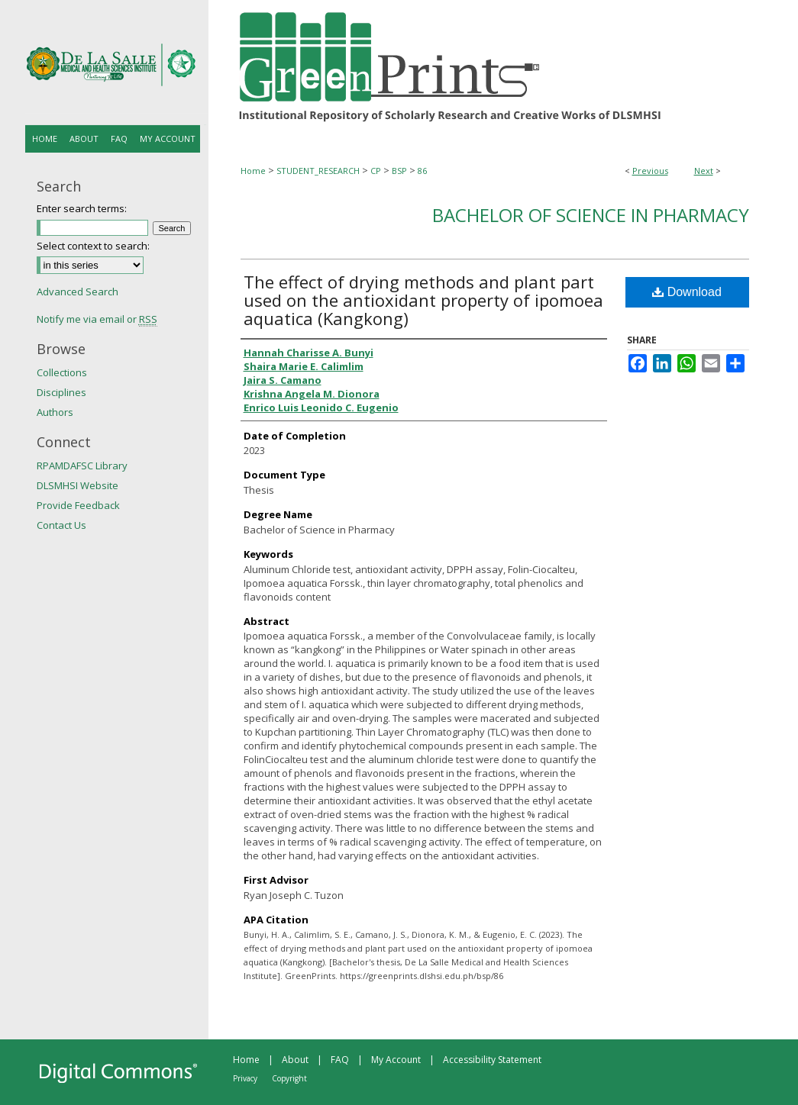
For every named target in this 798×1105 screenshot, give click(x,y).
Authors (55, 412)
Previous (650, 170)
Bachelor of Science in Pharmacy (590, 214)
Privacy (245, 1078)
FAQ (340, 1059)
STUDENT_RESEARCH (318, 170)
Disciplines (61, 392)
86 (422, 170)
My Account (396, 1059)
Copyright (289, 1078)
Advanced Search (77, 291)
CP (375, 170)
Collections (62, 372)
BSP (399, 170)
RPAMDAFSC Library (82, 465)
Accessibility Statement (492, 1059)
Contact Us (61, 525)
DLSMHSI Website (77, 485)
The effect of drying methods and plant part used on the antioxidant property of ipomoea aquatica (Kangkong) (423, 300)
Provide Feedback (78, 505)
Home (253, 170)
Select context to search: (93, 246)
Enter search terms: (82, 208)
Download (687, 291)
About (295, 1059)
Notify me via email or (97, 319)
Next (703, 170)
